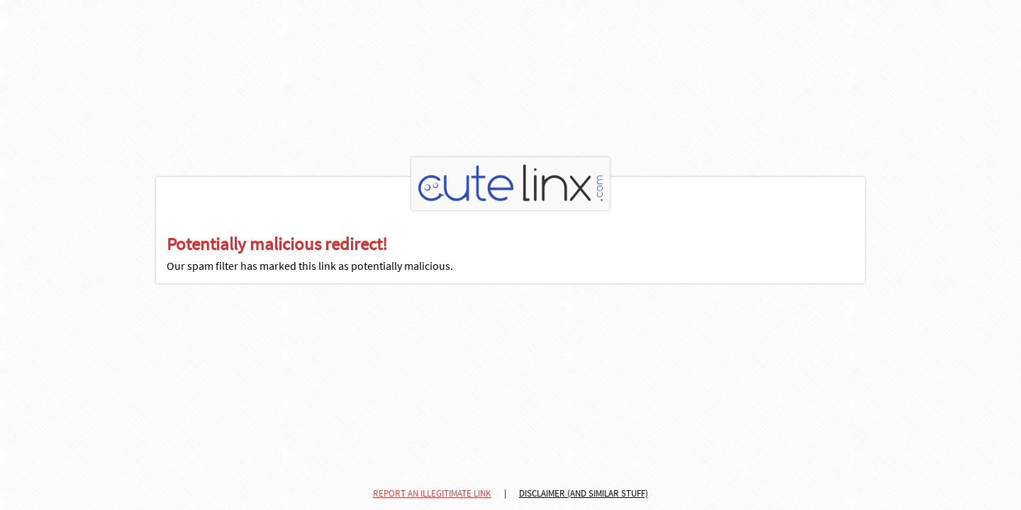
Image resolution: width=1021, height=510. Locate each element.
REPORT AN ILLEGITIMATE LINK (432, 493)
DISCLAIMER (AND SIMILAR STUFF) (583, 493)
